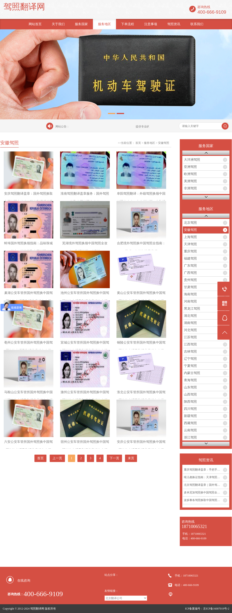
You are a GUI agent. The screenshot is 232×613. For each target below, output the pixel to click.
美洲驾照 (190, 181)
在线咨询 (23, 580)
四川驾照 (190, 409)
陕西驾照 (190, 401)
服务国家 (81, 24)
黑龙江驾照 (192, 308)
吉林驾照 (190, 351)
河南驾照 (190, 301)
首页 (138, 143)
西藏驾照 (190, 423)
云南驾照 (190, 430)
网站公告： (62, 126)
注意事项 (150, 24)
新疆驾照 (190, 416)
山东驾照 (190, 387)
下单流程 (127, 24)
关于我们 (58, 24)
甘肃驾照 (190, 287)
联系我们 (196, 24)
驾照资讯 (173, 24)
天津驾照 (190, 244)
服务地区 (104, 24)
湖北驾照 (190, 315)
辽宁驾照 (190, 358)
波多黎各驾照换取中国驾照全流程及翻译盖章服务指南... (206, 500)
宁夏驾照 (190, 366)
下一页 (114, 458)
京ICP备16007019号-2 (216, 608)
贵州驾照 (190, 280)
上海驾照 (190, 237)
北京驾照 (190, 222)
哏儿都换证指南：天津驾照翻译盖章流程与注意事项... (206, 477)
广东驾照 (190, 265)
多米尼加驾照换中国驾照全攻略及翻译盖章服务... (206, 492)
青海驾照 (190, 380)
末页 (131, 458)
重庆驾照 (190, 251)
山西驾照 (190, 394)
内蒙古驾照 (192, 373)
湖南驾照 (190, 323)
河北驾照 (190, 330)
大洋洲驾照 (192, 159)
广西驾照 (190, 273)
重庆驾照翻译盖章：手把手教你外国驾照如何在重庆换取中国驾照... (206, 469)
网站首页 (35, 24)
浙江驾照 (190, 437)
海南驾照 (190, 294)
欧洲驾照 (190, 174)
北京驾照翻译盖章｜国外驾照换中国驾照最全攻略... (206, 484)
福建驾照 (190, 258)
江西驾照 (190, 344)
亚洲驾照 (190, 167)
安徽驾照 (163, 143)
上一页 (57, 458)
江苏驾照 (190, 337)
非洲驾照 (190, 188)
